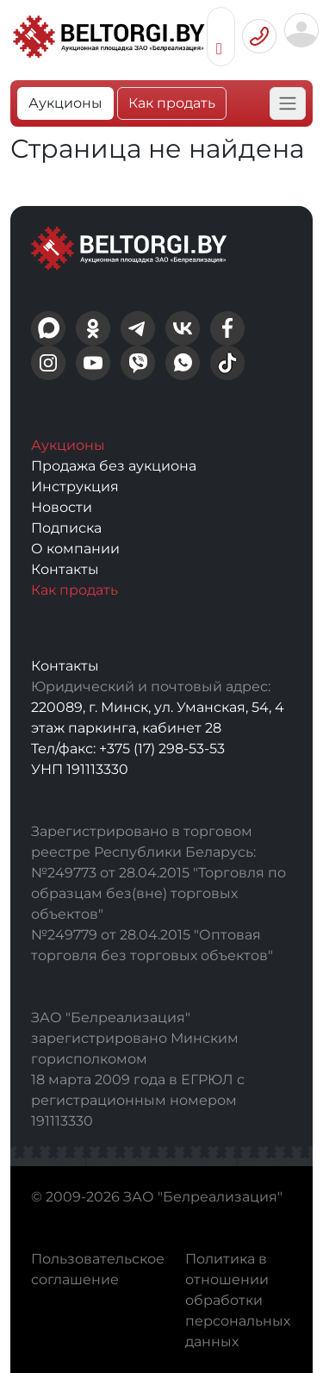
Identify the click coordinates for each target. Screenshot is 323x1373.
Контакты (65, 569)
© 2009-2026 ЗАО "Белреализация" (157, 1197)
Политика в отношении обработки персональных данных (237, 1300)
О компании (75, 548)
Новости (61, 507)
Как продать (171, 103)
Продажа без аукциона (113, 466)
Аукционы (65, 103)
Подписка (66, 528)
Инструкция (75, 486)
